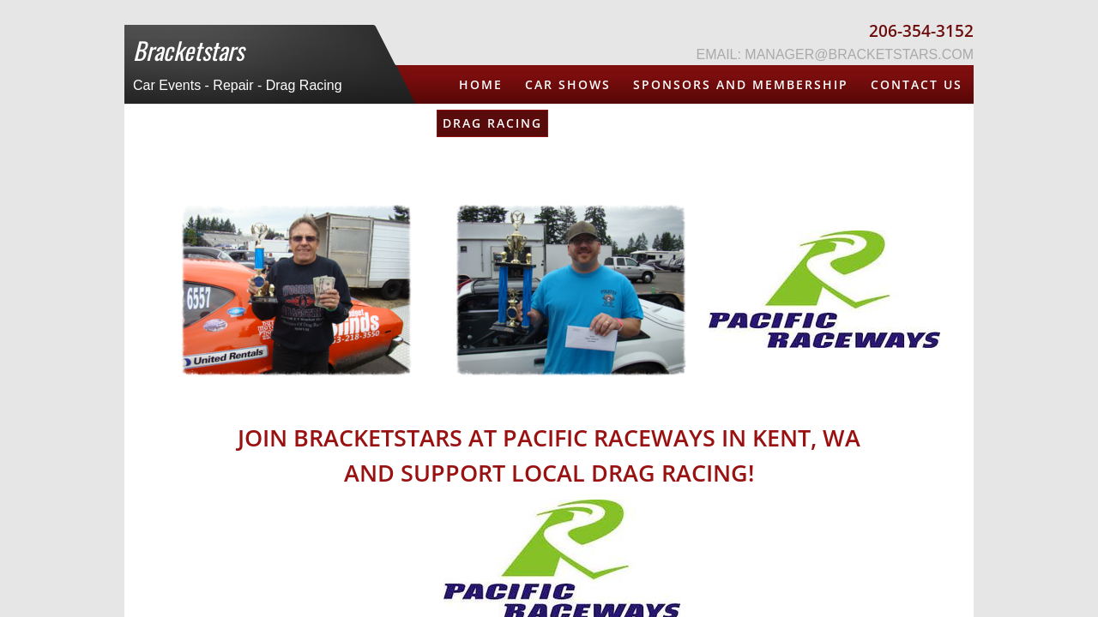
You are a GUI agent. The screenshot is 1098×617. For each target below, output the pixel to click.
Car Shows (568, 84)
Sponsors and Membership (740, 84)
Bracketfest (913, 123)
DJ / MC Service (623, 123)
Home (481, 84)
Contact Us (916, 84)
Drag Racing (492, 123)
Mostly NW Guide (773, 123)
